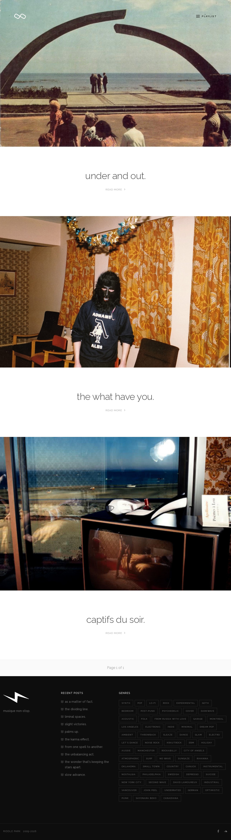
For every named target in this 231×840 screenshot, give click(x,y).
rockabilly (169, 750)
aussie (126, 750)
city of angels (194, 750)
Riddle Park (12, 831)
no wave (165, 758)
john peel (150, 790)
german (193, 790)
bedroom (128, 711)
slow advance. (75, 774)
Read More (115, 189)
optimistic (212, 790)
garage (198, 719)
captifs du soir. (115, 619)
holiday (206, 742)
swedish (173, 774)
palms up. (72, 731)
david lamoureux (185, 782)
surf (149, 758)
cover (190, 711)
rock (166, 703)
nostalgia (129, 774)
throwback (148, 735)
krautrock (174, 742)
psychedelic (170, 711)
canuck (191, 766)
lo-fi (152, 703)
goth (205, 703)
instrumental (213, 766)
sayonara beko (146, 798)
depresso (192, 774)
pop (139, 703)
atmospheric (130, 758)
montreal (217, 719)
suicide (211, 774)
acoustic (128, 719)
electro (214, 735)
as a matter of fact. (79, 701)
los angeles (130, 727)
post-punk (148, 711)
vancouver (129, 790)
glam (198, 735)
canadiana (171, 798)
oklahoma (129, 766)
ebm (191, 742)
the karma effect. (77, 739)
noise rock (152, 742)
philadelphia (152, 774)
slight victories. (76, 724)
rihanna (202, 758)
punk (125, 798)
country (173, 766)
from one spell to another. (84, 747)
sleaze (168, 735)
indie (171, 727)
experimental (185, 703)
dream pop (207, 727)
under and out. (115, 175)
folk (144, 719)
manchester (146, 750)
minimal (187, 727)
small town (151, 766)
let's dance (130, 742)
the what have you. (115, 396)
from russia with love (170, 719)
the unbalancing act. (79, 754)
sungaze (184, 758)
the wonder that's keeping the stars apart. (87, 764)
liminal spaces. (75, 716)
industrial (211, 782)
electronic (153, 727)
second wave (157, 782)
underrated (172, 790)
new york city (132, 782)
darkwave (207, 711)
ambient (127, 735)
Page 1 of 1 (115, 668)
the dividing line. (76, 709)
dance (184, 735)
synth (126, 703)
